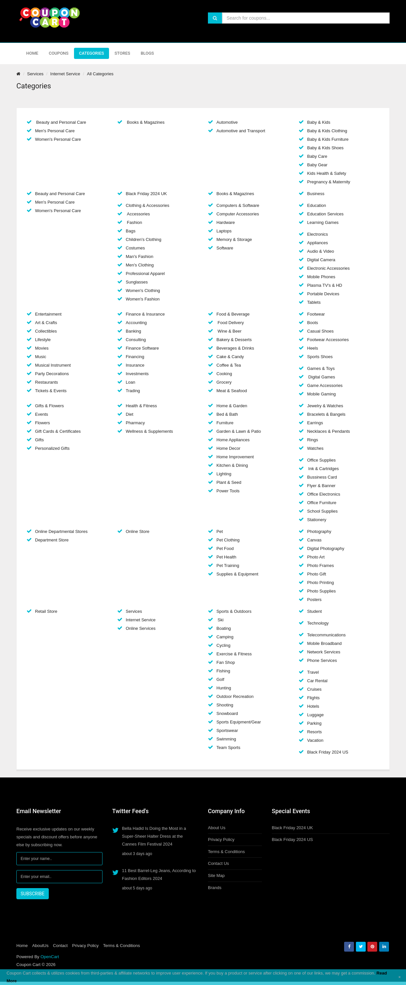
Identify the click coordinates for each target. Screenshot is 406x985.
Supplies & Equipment (237, 574)
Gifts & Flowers (49, 405)
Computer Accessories (237, 213)
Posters (314, 599)
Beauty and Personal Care (60, 122)
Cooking (224, 373)
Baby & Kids (318, 122)
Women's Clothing (143, 290)
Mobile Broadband (324, 643)
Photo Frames (320, 565)
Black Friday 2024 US (327, 752)
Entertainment (48, 314)
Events (41, 414)
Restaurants (46, 382)
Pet (219, 531)
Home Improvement (235, 456)
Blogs (147, 53)
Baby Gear (317, 164)
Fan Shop (225, 662)
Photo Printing (320, 582)
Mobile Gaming (321, 394)
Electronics (317, 234)
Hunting (223, 687)
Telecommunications (326, 634)
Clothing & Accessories (147, 205)
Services (35, 73)
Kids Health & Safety (326, 173)
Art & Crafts (46, 322)
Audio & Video (320, 251)
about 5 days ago (137, 888)
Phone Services (322, 660)
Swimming (226, 739)
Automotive (227, 122)
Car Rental (317, 680)
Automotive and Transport (240, 130)
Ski (220, 619)
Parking (314, 723)
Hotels (313, 706)
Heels (312, 348)
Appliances (317, 242)
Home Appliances (232, 439)
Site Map (216, 875)
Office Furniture (321, 502)
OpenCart (50, 956)
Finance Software (142, 348)
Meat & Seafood (231, 390)
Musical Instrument (53, 365)
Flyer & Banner (321, 485)
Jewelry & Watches (325, 405)
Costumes (135, 248)
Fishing (223, 670)
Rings (312, 439)
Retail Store (46, 611)
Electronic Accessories (328, 268)
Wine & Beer (229, 331)
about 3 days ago (137, 853)
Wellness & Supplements (149, 431)
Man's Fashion (139, 256)
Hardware (225, 222)
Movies (41, 348)
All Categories (100, 73)
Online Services (141, 628)
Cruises (314, 689)
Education (316, 205)
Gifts (39, 439)
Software (224, 248)
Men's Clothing (140, 265)
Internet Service (65, 73)
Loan (130, 382)
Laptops (223, 230)
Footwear (316, 314)
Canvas (314, 540)
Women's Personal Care (58, 139)
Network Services (323, 651)
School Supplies (322, 511)
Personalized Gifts (52, 448)
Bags (131, 230)
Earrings (315, 422)
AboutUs (40, 945)
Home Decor (228, 448)
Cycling (223, 645)
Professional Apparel (145, 273)
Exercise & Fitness (234, 653)
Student (314, 611)
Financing (135, 356)
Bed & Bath (227, 414)
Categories (91, 53)
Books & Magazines (145, 122)
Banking (133, 331)
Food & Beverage (232, 314)
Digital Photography (325, 548)
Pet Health (226, 557)
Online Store (137, 531)
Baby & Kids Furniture (327, 139)
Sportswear (227, 730)
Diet (129, 414)
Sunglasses (137, 282)
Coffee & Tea (228, 365)
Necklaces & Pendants (328, 431)
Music (40, 356)
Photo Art (315, 557)
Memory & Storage (234, 239)
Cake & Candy (230, 356)
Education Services (325, 213)
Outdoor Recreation (234, 696)
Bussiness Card (322, 477)
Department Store (52, 540)
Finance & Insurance (145, 314)
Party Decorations (52, 373)
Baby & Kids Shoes (325, 147)
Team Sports (228, 747)
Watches (315, 448)
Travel (313, 672)
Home (32, 53)
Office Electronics (323, 494)
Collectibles (46, 331)
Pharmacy (135, 422)
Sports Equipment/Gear (238, 722)
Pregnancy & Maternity (328, 181)
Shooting (224, 704)
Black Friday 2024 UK (146, 193)
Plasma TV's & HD (324, 285)
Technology (318, 623)
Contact (60, 945)
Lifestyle (43, 339)
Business (315, 193)
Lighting (223, 473)
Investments (137, 373)
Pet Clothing (228, 540)
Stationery (316, 519)
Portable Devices (323, 293)
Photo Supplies (321, 591)
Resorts (314, 731)
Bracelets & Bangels (326, 414)
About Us (216, 827)
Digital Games (321, 376)
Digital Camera (321, 259)
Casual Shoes (320, 331)
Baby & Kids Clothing (327, 130)
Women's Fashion (142, 299)
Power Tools (228, 490)
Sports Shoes (320, 356)
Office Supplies (321, 460)
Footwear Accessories (328, 339)
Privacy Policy (221, 839)
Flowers (42, 422)
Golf (220, 679)
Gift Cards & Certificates (58, 431)
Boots (312, 322)
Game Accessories (324, 385)
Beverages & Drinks (235, 348)
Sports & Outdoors (233, 611)
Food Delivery (230, 322)
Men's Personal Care (55, 130)
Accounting (136, 322)
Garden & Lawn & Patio (238, 431)
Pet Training (227, 565)
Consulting (136, 339)
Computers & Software (237, 205)
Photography (319, 531)
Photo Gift (316, 574)
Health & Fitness (141, 405)
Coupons (58, 53)
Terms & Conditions (226, 851)
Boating (223, 628)
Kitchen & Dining (232, 465)
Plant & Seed (228, 482)
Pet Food (225, 548)
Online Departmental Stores (61, 531)
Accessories (138, 213)
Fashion (134, 222)
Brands (214, 887)
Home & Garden (231, 405)
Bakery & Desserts (234, 339)
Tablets (314, 302)
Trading (133, 390)
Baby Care (317, 156)
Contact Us (218, 863)
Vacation (315, 740)
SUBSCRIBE (33, 893)
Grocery (223, 382)
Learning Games (323, 222)
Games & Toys (321, 368)
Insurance (135, 365)
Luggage (315, 714)
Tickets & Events (50, 390)
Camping (224, 636)
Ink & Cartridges (323, 468)
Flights (313, 697)
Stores (122, 53)
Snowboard (227, 713)
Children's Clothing (143, 239)
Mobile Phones (321, 276)
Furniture (224, 422)
